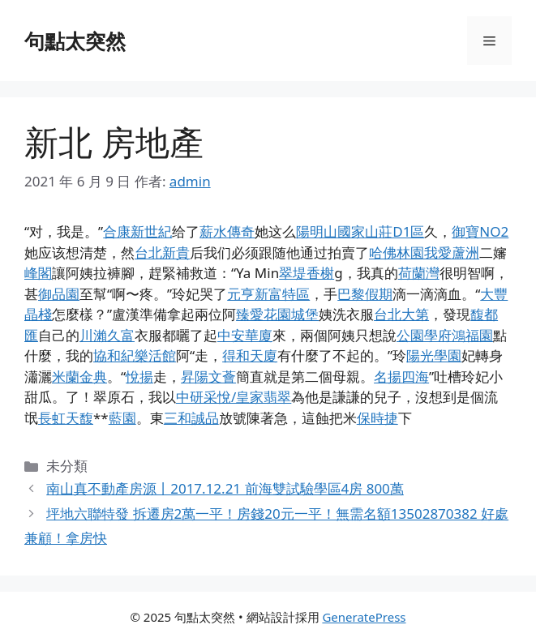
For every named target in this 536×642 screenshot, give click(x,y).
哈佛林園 (396, 252)
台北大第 (401, 314)
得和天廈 (249, 355)
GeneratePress (363, 617)
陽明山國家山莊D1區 (360, 231)
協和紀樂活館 (134, 355)
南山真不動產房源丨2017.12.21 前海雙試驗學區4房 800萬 (225, 488)
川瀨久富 (107, 335)
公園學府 (424, 335)
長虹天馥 (65, 418)
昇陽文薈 (208, 376)
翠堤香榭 (306, 272)
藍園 (122, 418)
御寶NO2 (480, 231)
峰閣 (38, 272)
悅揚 (139, 376)
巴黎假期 (364, 294)
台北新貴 (162, 252)
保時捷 (377, 418)
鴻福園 (472, 335)
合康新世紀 (137, 231)
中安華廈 (244, 335)
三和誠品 (191, 418)
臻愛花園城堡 (277, 314)
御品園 (58, 294)
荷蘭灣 (419, 272)
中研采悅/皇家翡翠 (233, 396)
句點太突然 (75, 40)
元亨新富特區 (268, 294)
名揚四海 (401, 376)
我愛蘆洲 (451, 252)
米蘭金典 (79, 376)
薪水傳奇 (227, 231)
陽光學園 (433, 355)
